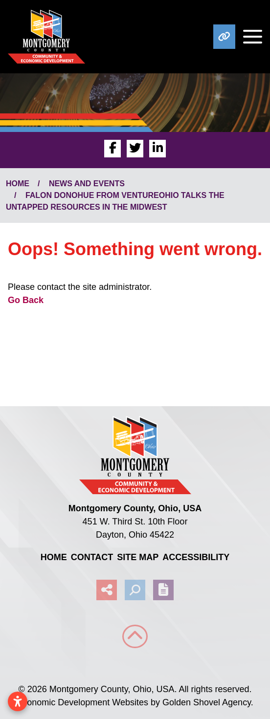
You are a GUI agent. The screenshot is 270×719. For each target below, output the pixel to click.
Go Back (26, 300)
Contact (92, 557)
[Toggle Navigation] (248, 37)
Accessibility (195, 557)
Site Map (137, 557)
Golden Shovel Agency (206, 702)
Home (54, 557)
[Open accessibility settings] (17, 701)
